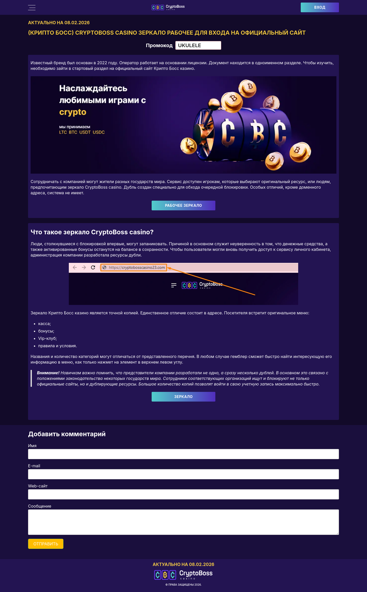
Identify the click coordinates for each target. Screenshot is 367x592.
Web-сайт (38, 485)
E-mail (34, 465)
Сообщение (39, 506)
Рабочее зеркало (183, 205)
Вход (319, 7)
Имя (32, 445)
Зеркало (183, 396)
